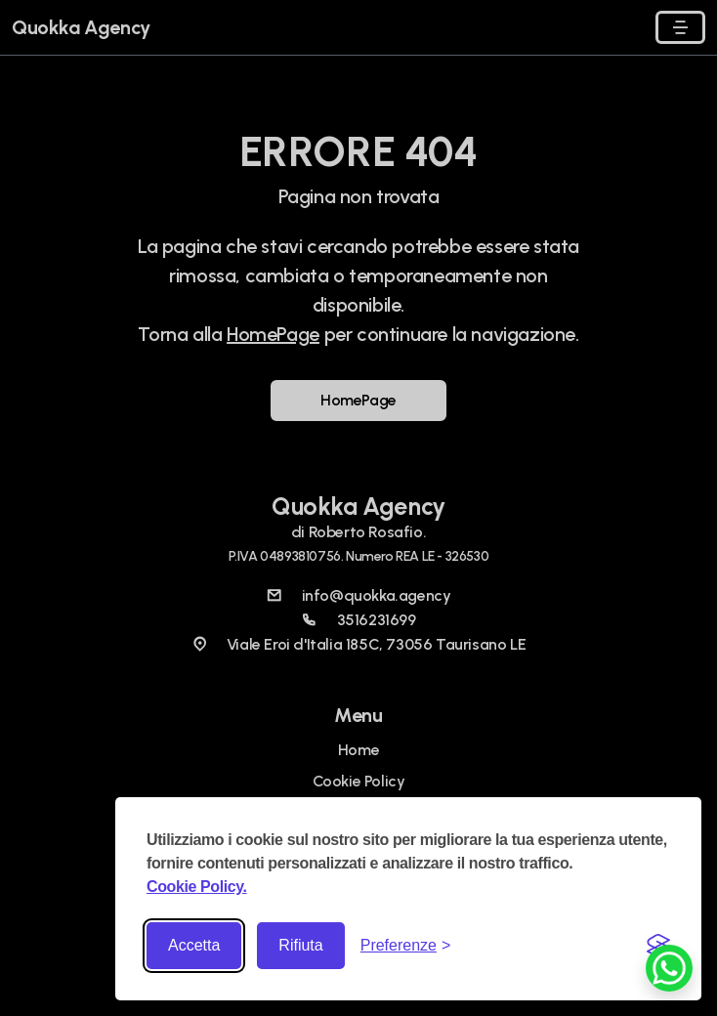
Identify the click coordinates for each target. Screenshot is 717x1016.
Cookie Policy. (197, 886)
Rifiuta (300, 945)
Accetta (194, 945)
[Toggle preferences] (405, 945)
